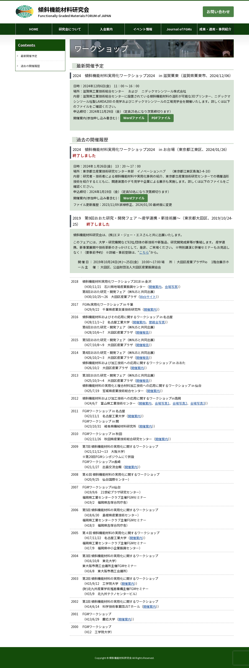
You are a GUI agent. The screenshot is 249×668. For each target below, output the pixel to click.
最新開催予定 (29, 56)
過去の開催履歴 (30, 66)
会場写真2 (180, 403)
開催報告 (142, 332)
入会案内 (106, 29)
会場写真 (171, 286)
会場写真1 (162, 403)
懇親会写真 (157, 322)
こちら (144, 252)
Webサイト (148, 296)
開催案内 (155, 286)
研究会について (70, 29)
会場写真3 (197, 403)
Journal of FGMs (179, 29)
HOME (33, 29)
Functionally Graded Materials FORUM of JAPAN (74, 12)
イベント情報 (142, 29)
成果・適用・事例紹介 (215, 29)
